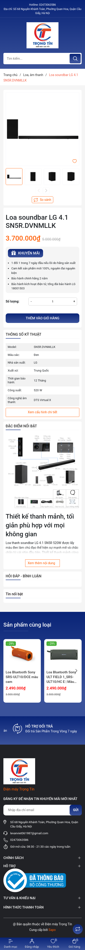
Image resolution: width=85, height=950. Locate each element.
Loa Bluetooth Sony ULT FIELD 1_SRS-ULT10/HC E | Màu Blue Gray (61, 677)
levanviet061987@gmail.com (29, 833)
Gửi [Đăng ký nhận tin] (75, 810)
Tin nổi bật (14, 594)
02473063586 (47, 4)
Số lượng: (12, 301)
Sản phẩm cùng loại (27, 625)
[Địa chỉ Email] (42, 810)
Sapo (52, 930)
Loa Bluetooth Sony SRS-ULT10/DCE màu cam (22, 677)
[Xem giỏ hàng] (74, 944)
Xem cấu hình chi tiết (42, 412)
